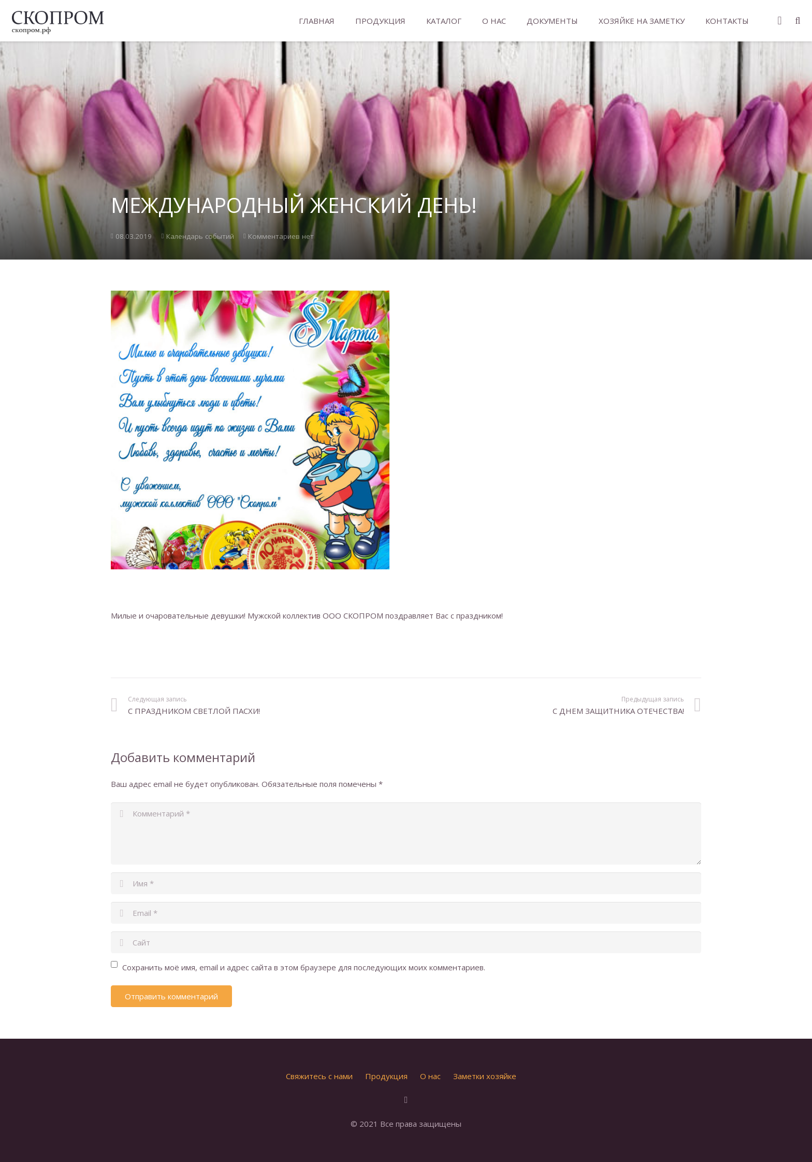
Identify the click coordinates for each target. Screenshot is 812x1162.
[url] (406, 942)
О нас (430, 1076)
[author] (406, 883)
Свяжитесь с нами (319, 1076)
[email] (406, 913)
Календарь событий (200, 236)
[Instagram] (779, 20)
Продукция (386, 1076)
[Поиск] (797, 21)
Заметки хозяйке (484, 1076)
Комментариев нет (281, 236)
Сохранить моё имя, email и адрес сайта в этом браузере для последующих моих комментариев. (303, 967)
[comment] (406, 833)
